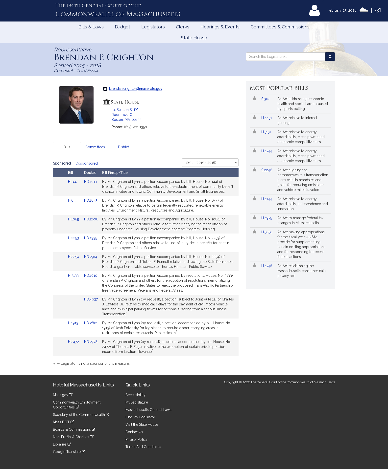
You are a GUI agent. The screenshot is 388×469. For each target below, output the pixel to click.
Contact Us (134, 432)
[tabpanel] (146, 264)
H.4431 (267, 118)
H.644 (73, 200)
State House (194, 37)
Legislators (153, 26)
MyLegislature (136, 402)
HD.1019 (90, 182)
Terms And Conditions (143, 447)
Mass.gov (63, 395)
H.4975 (267, 218)
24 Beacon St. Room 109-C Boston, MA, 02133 (126, 115)
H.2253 (74, 238)
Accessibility (135, 395)
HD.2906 (91, 219)
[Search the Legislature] (330, 56)
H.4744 (267, 151)
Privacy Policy (136, 439)
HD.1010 (90, 275)
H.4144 (267, 199)
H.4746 (267, 266)
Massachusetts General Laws (148, 410)
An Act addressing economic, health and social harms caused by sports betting (302, 104)
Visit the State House (141, 424)
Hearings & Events (220, 26)
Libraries (62, 444)
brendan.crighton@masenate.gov (135, 89)
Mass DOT (63, 422)
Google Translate (69, 452)
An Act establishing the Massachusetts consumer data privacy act (301, 271)
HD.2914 (90, 257)
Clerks (182, 26)
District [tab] (123, 147)
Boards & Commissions (74, 429)
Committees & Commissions (280, 26)
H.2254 (74, 257)
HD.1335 (90, 238)
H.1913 (73, 323)
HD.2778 (90, 342)
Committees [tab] (95, 147)
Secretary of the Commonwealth (81, 415)
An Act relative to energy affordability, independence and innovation (302, 204)
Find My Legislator (140, 417)
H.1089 (74, 219)
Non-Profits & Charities (73, 437)
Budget (122, 26)
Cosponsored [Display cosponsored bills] (86, 163)
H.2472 (74, 342)
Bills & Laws (91, 26)
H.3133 (74, 275)
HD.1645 (90, 200)
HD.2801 (91, 323)
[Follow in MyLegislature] (254, 99)
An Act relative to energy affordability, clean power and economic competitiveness (301, 137)
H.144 (73, 182)
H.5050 (267, 232)
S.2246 (267, 170)
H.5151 (266, 132)
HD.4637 (91, 299)
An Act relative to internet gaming (297, 120)
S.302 (266, 99)
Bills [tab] (67, 147)
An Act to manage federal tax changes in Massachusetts (300, 220)
